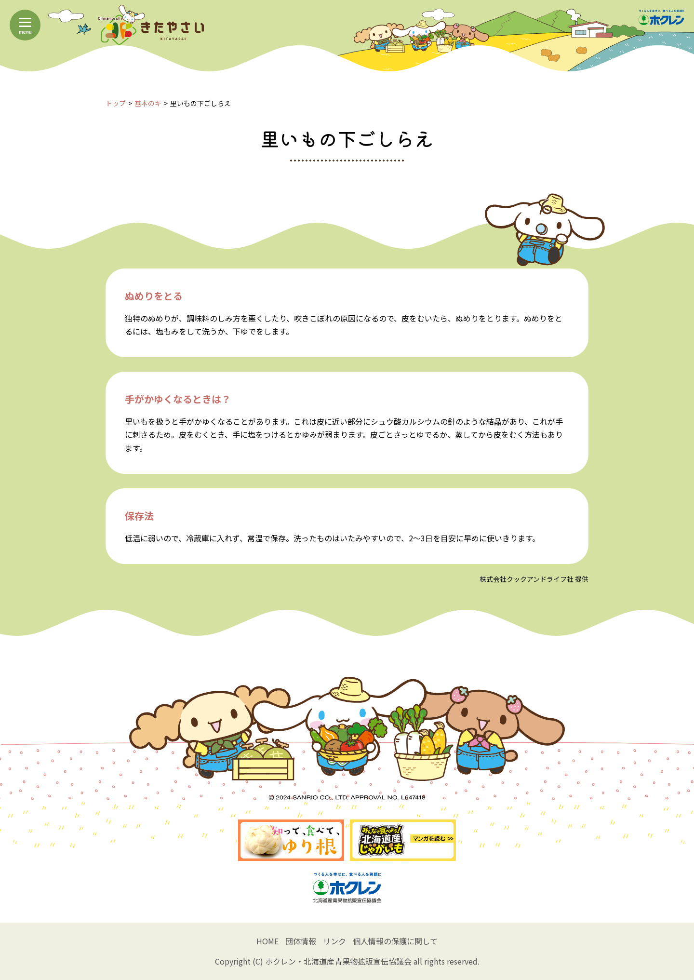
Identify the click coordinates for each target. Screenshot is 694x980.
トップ (116, 103)
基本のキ (147, 103)
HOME (267, 941)
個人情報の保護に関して (395, 941)
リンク (334, 941)
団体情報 (300, 941)
